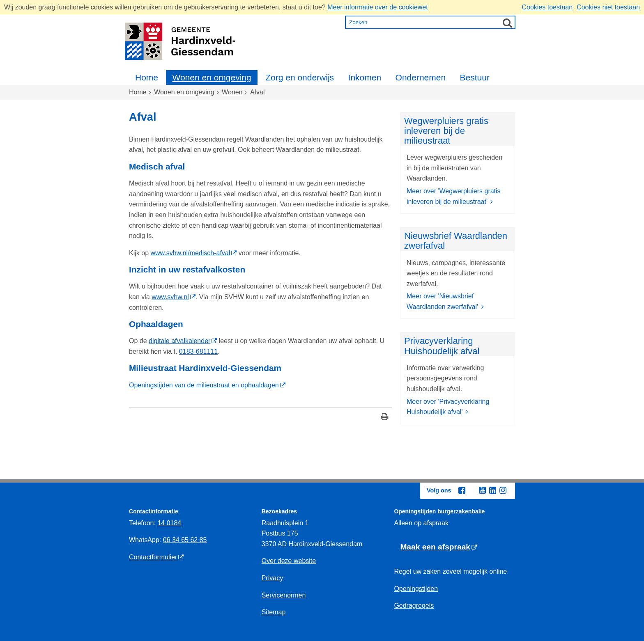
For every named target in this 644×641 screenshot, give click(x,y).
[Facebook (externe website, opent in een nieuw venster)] (461, 490)
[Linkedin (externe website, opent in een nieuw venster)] (492, 490)
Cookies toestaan (547, 7)
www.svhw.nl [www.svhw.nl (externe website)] (170, 296)
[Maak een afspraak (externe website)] (438, 547)
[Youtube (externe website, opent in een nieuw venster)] (482, 490)
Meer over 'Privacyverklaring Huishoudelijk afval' (448, 407)
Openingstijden (416, 588)
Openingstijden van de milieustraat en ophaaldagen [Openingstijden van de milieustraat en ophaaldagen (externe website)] (204, 385)
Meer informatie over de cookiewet (377, 7)
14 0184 (169, 523)
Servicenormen (284, 595)
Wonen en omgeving (211, 77)
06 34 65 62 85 (185, 539)
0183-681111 (198, 351)
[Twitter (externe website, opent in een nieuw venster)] (471, 491)
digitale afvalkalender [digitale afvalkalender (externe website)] (179, 340)
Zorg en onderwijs (299, 77)
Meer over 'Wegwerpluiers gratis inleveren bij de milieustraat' (454, 196)
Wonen (232, 92)
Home (146, 77)
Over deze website (289, 560)
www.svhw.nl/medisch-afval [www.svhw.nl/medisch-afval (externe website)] (190, 253)
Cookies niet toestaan (608, 7)
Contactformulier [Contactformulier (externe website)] (153, 557)
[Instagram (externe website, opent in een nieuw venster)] (502, 490)
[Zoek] (507, 22)
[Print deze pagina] (385, 417)
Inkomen (365, 77)
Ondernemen (421, 77)
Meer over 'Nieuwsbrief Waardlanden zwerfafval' (443, 301)
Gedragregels (414, 605)
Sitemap (274, 612)
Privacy (272, 578)
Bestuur (475, 77)
